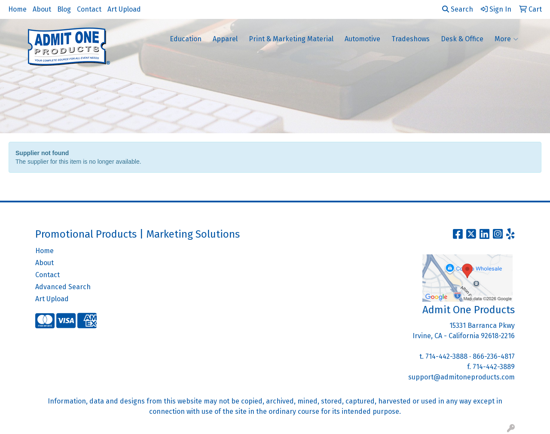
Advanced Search (63, 287)
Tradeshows (410, 39)
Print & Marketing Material (291, 39)
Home (17, 9)
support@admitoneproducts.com (461, 377)
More (506, 39)
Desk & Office (462, 39)
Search (457, 9)
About (42, 9)
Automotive (362, 39)
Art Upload (124, 9)
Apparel (225, 39)
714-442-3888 (446, 356)
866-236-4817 (494, 356)
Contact (89, 9)
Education (186, 39)
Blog (64, 9)
